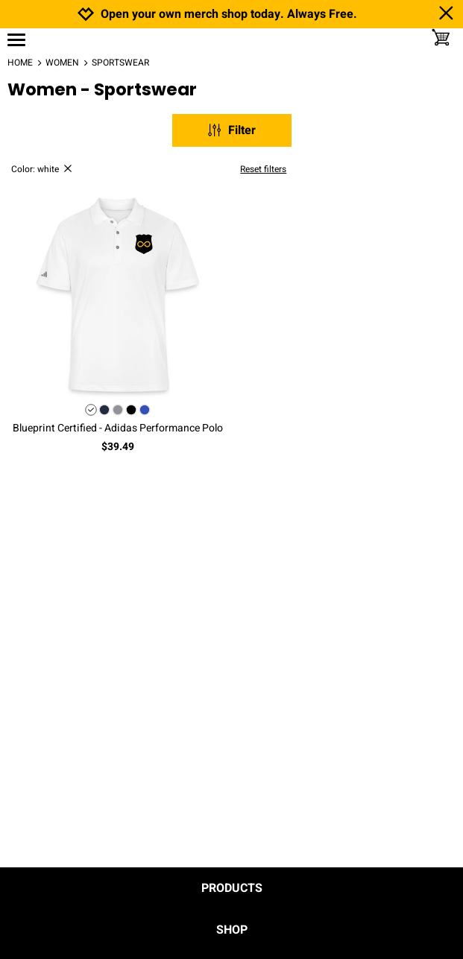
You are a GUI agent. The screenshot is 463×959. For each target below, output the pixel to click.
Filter (231, 130)
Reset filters (263, 169)
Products (231, 888)
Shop (232, 930)
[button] (118, 295)
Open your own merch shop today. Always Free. (229, 14)
